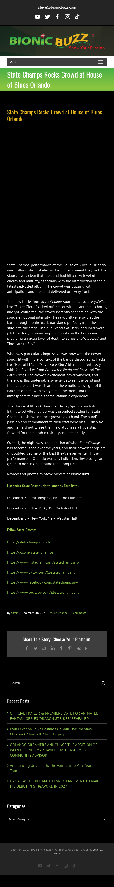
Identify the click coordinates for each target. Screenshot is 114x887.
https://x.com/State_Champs (30, 552)
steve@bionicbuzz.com (57, 7)
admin (15, 613)
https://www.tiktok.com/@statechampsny (41, 572)
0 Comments (78, 613)
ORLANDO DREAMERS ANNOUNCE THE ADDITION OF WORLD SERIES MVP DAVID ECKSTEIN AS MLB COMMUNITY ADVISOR (53, 749)
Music (53, 613)
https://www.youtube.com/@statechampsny (43, 592)
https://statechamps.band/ (28, 542)
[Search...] (53, 682)
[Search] (103, 682)
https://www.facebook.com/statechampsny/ (42, 582)
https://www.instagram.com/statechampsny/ (43, 562)
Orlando (62, 613)
